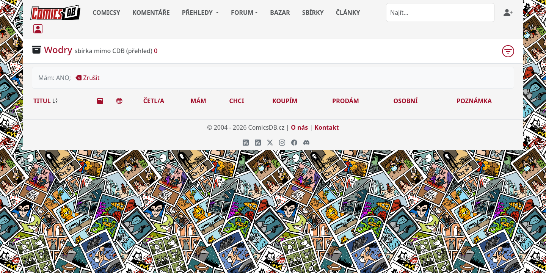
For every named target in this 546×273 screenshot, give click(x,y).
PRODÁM (345, 101)
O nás (299, 127)
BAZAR (280, 12)
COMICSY (106, 12)
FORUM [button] (242, 12)
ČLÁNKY (348, 12)
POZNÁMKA (474, 101)
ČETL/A (153, 101)
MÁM (198, 101)
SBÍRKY (313, 12)
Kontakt (326, 127)
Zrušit (87, 78)
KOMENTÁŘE (151, 12)
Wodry (58, 49)
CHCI (236, 101)
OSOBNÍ (406, 101)
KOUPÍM (284, 101)
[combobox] (440, 12)
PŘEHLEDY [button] (198, 12)
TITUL (42, 101)
